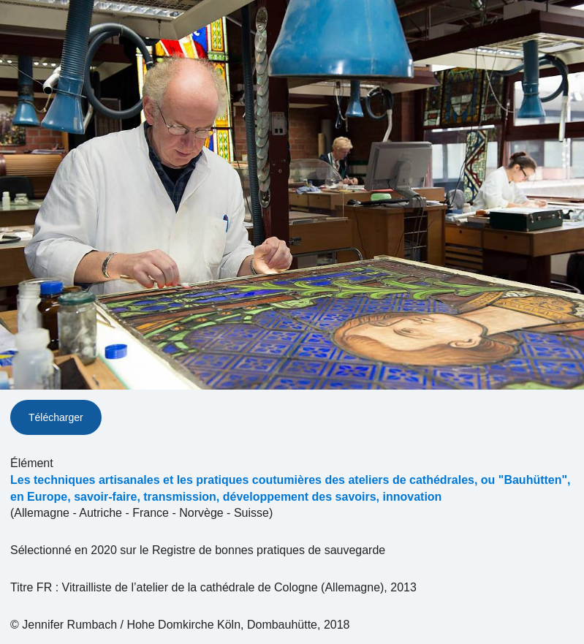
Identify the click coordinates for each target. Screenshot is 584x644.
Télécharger (56, 417)
